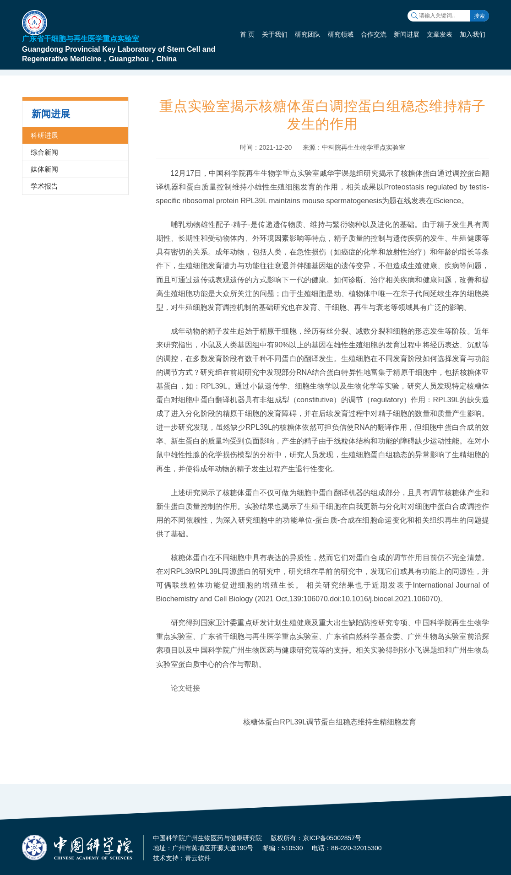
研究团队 (308, 34)
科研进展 (44, 135)
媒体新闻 (44, 169)
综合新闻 (44, 152)
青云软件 (198, 858)
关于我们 (275, 34)
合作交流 (373, 34)
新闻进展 (406, 34)
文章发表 (439, 34)
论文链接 (185, 688)
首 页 (247, 34)
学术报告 (44, 186)
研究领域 (340, 34)
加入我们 (472, 34)
